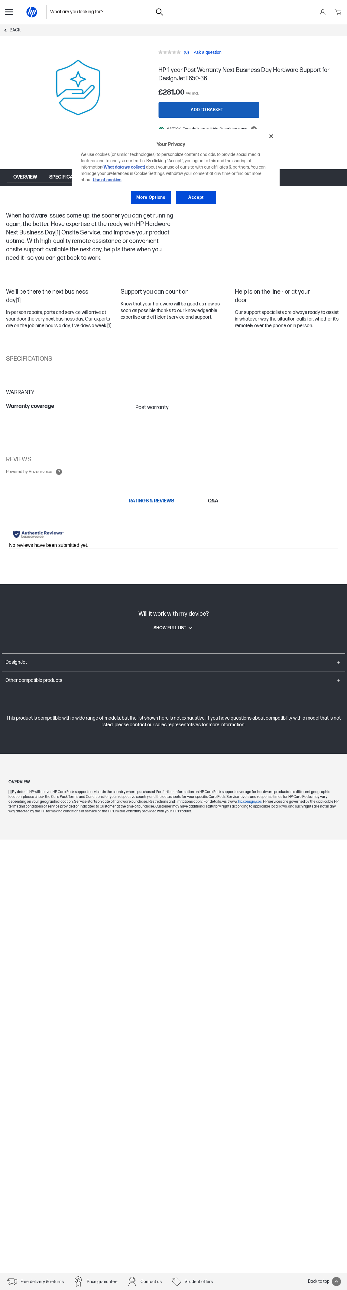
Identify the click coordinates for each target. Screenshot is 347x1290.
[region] (176, 171)
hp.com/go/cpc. (250, 801)
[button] (173, 662)
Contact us (151, 1281)
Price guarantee (102, 1281)
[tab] (151, 500)
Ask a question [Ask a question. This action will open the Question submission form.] (208, 52)
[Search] (159, 12)
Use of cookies (107, 179)
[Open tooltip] (59, 472)
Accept (196, 197)
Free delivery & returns (42, 1281)
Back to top (324, 1281)
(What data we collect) (123, 167)
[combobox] (99, 12)
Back (15, 30)
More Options (150, 197)
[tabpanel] (173, 536)
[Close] (271, 136)
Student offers (199, 1281)
